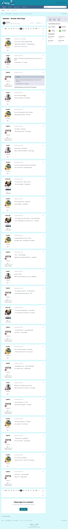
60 (13, 28)
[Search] (50, 7)
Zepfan (8, 72)
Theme (32, 524)
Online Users (14, 10)
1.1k (8, 67)
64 (23, 28)
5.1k (8, 50)
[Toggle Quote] (16, 76)
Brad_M (8, 179)
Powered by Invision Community (34, 527)
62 (18, 28)
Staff (8, 10)
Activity (9, 6)
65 (25, 28)
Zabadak (64, 30)
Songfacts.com (16, 6)
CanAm (8, 38)
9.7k (8, 83)
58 (8, 28)
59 (11, 28)
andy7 (8, 55)
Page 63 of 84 (43, 31)
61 (16, 28)
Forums (3, 10)
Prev (6, 28)
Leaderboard (24, 6)
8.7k (8, 192)
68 (33, 28)
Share (32, 23)
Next (36, 28)
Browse (4, 7)
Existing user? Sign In (61, 2)
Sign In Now (23, 509)
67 (30, 28)
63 (21, 28)
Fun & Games (17, 23)
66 (28, 28)
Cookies (36, 524)
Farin (9, 22)
